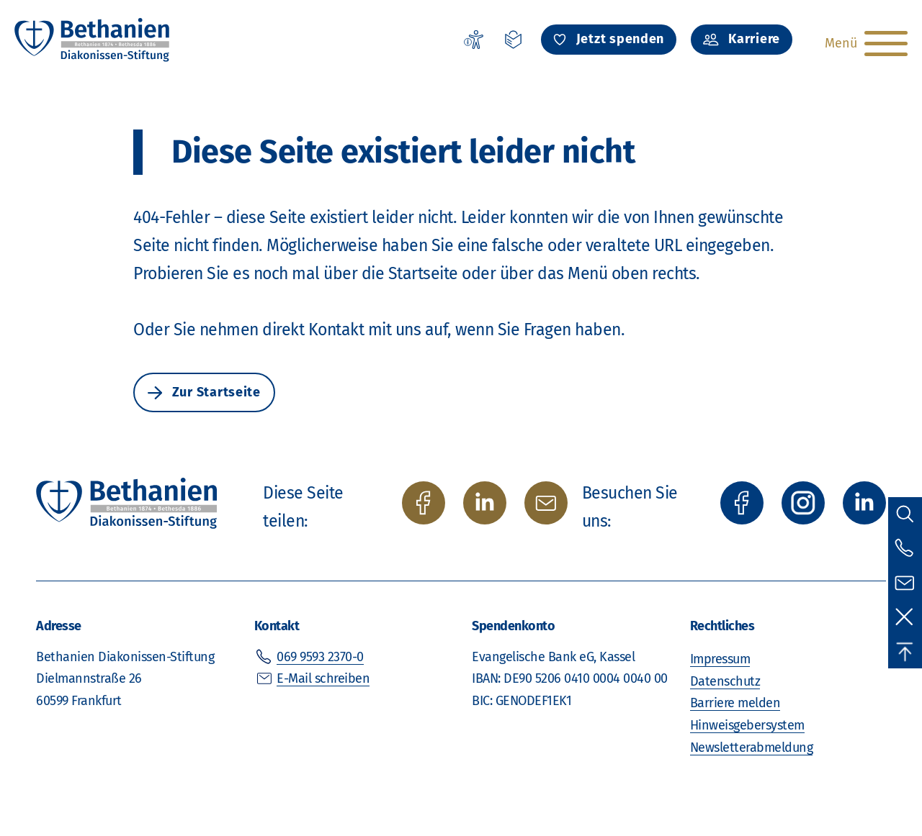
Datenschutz (725, 681)
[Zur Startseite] (93, 39)
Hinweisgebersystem (747, 725)
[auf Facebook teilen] (423, 502)
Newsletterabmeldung (751, 747)
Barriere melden (735, 703)
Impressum (720, 659)
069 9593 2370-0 (320, 657)
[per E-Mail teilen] (546, 502)
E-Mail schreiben (323, 678)
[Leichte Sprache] (513, 39)
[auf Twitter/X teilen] (484, 502)
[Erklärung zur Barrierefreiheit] (473, 39)
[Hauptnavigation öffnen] (864, 43)
